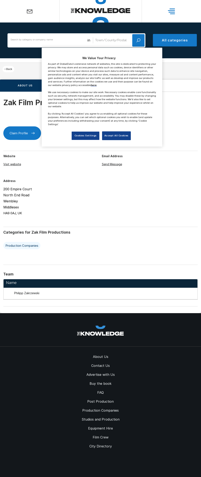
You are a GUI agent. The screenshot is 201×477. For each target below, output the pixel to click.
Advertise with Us (100, 374)
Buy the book (100, 383)
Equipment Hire (100, 428)
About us (25, 85)
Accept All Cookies (116, 135)
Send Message (112, 164)
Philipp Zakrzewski (26, 293)
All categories (175, 40)
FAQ (100, 392)
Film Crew (101, 437)
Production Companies (21, 246)
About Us (100, 357)
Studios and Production (101, 419)
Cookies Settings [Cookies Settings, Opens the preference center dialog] (86, 135)
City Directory (100, 446)
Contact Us (100, 366)
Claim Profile (22, 133)
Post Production (100, 401)
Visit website (12, 164)
